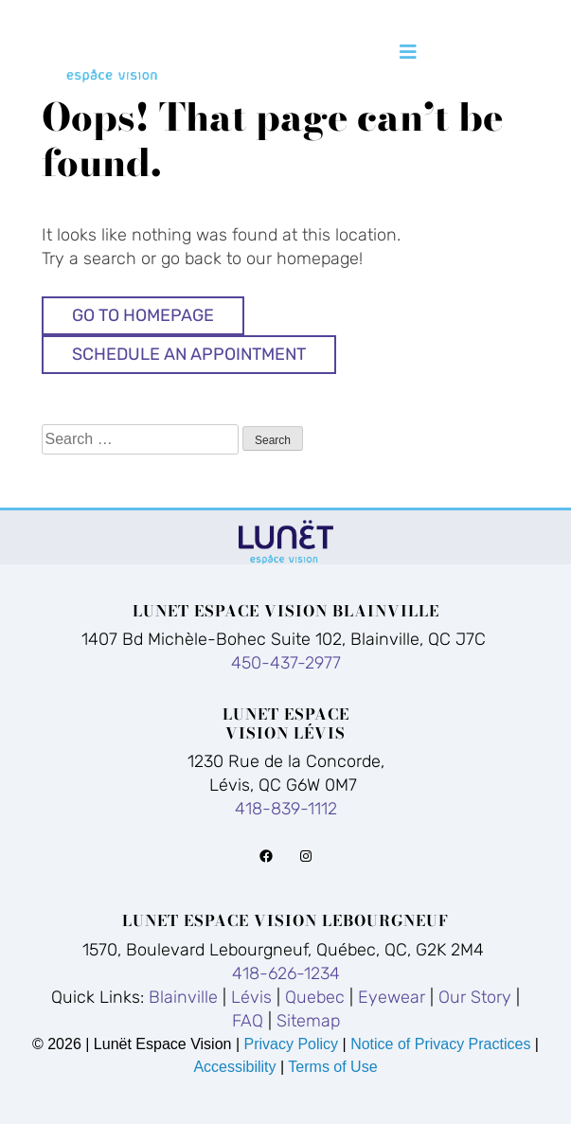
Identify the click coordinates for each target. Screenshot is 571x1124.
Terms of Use (332, 1067)
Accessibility (234, 1067)
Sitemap (308, 1020)
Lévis (251, 997)
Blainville (183, 997)
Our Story (474, 997)
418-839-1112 (286, 808)
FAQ (247, 1020)
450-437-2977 (286, 662)
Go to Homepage (143, 315)
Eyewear (391, 997)
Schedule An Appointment (189, 354)
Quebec (315, 997)
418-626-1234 (286, 973)
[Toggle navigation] (408, 52)
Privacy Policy (292, 1044)
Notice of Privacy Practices (440, 1044)
